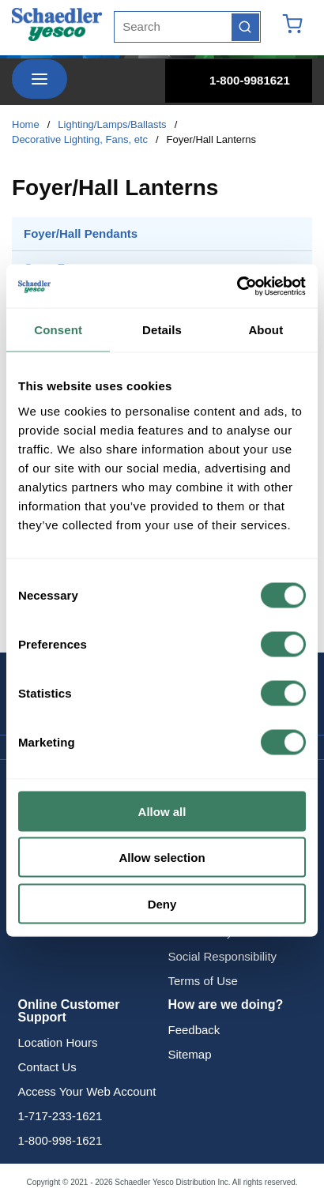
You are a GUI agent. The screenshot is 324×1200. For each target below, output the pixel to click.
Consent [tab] (58, 330)
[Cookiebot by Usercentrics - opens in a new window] (237, 286)
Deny (162, 903)
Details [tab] (162, 330)
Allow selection (162, 857)
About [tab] (265, 330)
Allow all (162, 811)
